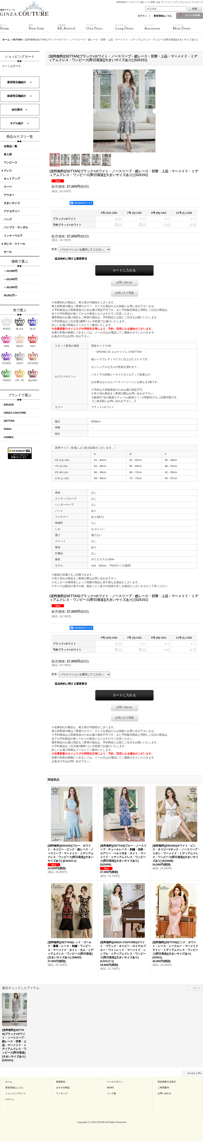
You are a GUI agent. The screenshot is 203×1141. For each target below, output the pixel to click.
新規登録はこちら (163, 16)
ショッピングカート (15, 1093)
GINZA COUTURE (15, 412)
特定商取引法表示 (167, 1081)
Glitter (8, 428)
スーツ (8, 186)
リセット (196, 988)
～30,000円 (10, 287)
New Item (43, 27)
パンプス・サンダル (16, 227)
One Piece (100, 27)
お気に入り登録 (124, 292)
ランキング (62, 1093)
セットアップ (12, 178)
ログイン (142, 16)
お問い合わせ (124, 282)
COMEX (9, 437)
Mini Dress (187, 27)
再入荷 (8, 154)
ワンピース (10, 162)
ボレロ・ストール (14, 243)
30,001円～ (10, 295)
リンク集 (111, 1093)
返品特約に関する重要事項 (71, 258)
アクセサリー (12, 211)
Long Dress (129, 27)
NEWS (110, 1087)
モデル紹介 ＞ (20, 123)
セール (8, 251)
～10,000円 (10, 270)
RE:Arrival (72, 27)
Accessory (158, 27)
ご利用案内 (163, 1087)
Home (14, 27)
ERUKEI (9, 404)
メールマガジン (115, 1081)
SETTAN (9, 420)
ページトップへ (194, 1073)
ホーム (8, 1081)
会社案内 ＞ (20, 109)
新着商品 (60, 1081)
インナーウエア (13, 235)
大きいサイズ (12, 203)
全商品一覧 (10, 146)
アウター (9, 195)
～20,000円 (10, 279)
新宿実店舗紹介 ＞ (19, 82)
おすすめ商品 (63, 1087)
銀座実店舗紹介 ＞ (19, 95)
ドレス (8, 170)
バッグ (8, 219)
